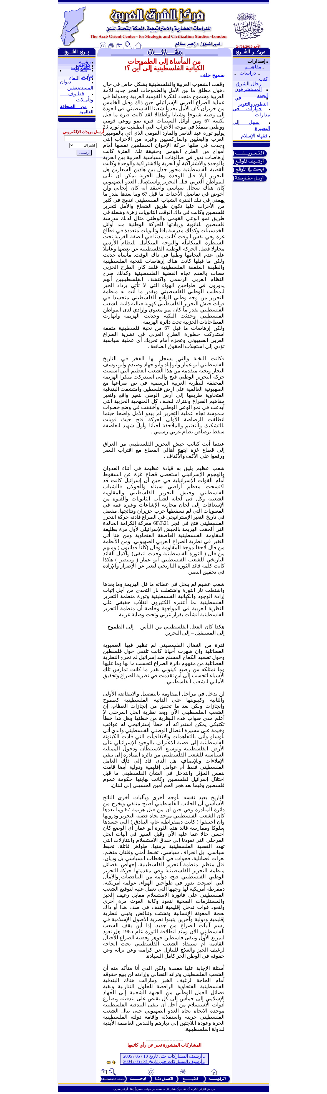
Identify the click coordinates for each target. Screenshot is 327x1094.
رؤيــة (85, 62)
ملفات (81, 70)
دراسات (248, 73)
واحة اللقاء (80, 78)
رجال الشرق (248, 83)
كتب (263, 79)
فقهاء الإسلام (254, 136)
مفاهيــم (253, 67)
